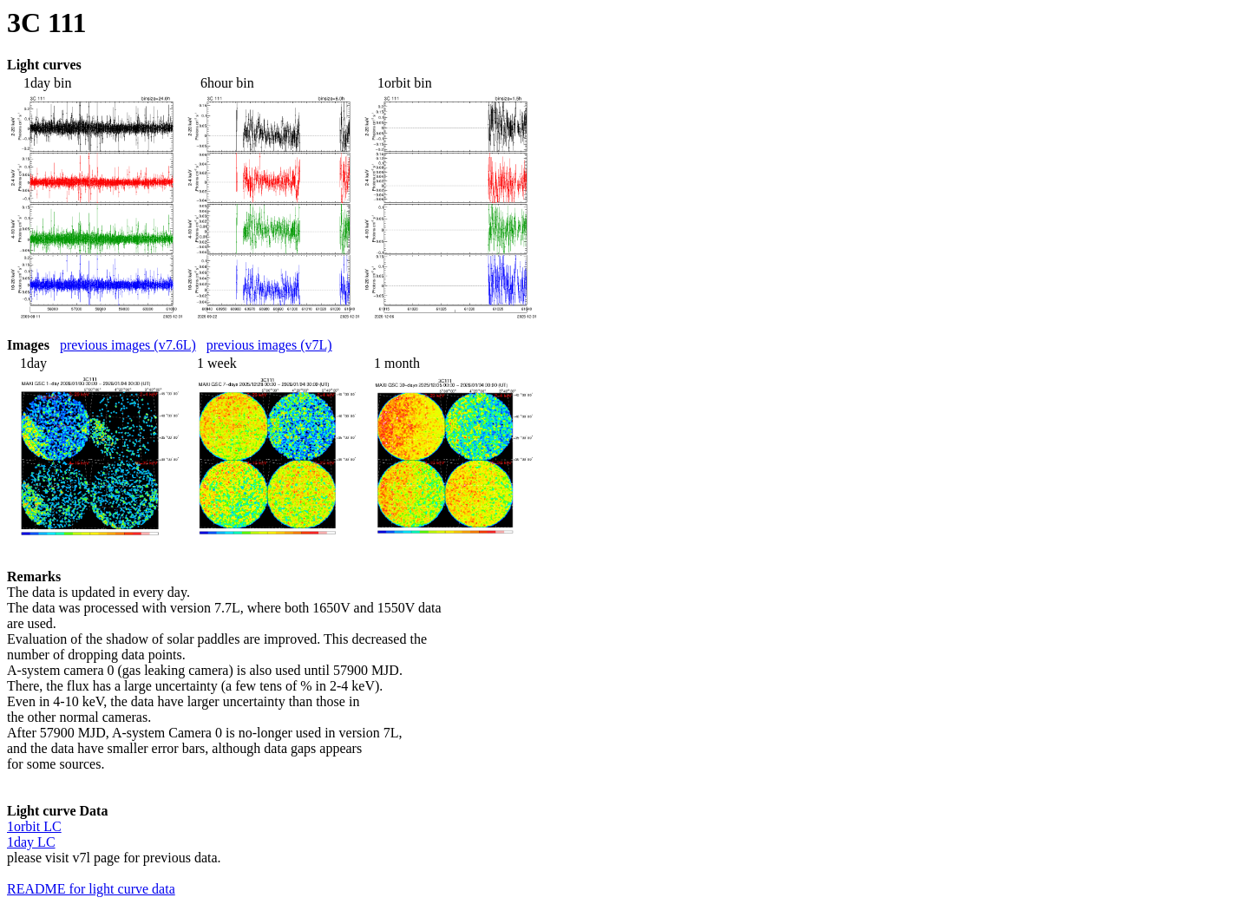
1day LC (31, 842)
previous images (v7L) (269, 344)
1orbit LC (34, 826)
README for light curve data (91, 888)
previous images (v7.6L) (128, 344)
